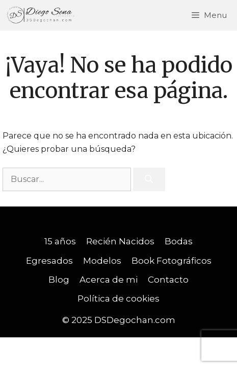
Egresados (49, 261)
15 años (60, 241)
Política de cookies (118, 298)
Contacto (168, 279)
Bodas (179, 241)
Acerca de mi (109, 279)
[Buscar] (149, 179)
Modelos (102, 261)
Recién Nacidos (120, 241)
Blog (58, 279)
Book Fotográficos (171, 261)
